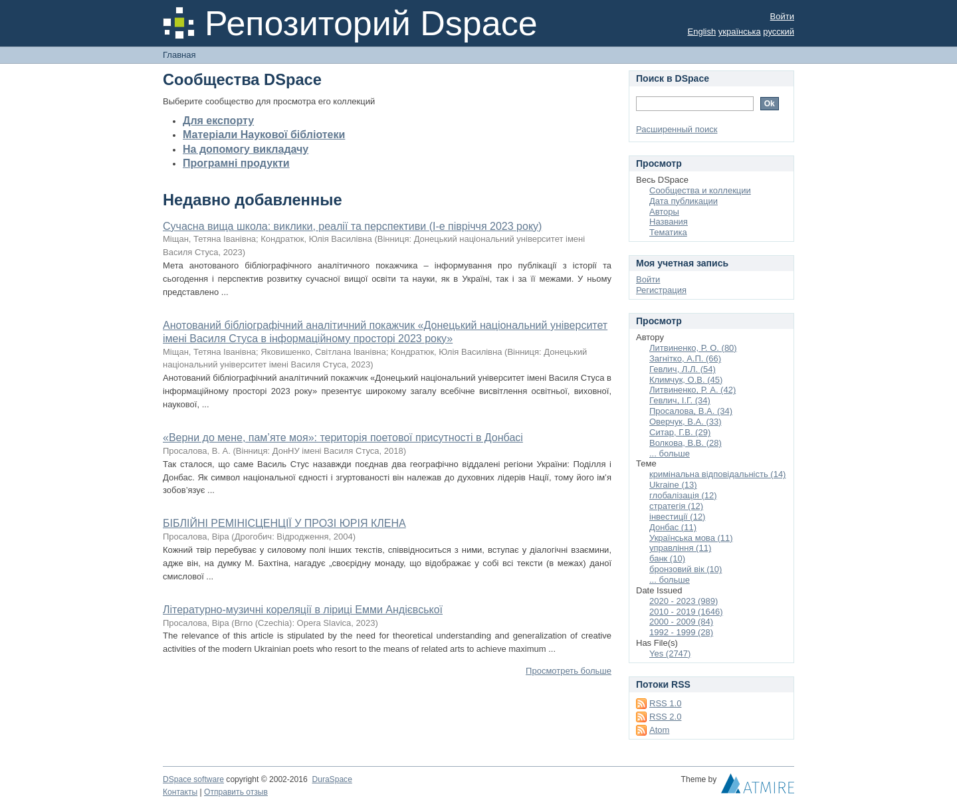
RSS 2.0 (665, 717)
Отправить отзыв (236, 792)
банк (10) (667, 558)
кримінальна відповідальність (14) (717, 474)
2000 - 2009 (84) (681, 622)
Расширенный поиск (676, 129)
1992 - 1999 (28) (681, 632)
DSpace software (193, 779)
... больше (669, 453)
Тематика (668, 232)
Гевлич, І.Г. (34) (679, 400)
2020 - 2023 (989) (683, 601)
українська (739, 32)
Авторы (664, 212)
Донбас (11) (672, 527)
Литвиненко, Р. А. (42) (692, 390)
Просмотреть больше (568, 671)
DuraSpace (332, 779)
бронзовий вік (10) (685, 569)
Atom (659, 730)
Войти (782, 16)
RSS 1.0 (665, 703)
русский (778, 32)
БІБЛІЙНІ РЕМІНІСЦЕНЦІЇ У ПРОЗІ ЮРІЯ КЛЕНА (284, 523)
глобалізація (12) (683, 495)
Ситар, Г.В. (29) (679, 432)
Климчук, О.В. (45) (685, 380)
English (702, 32)
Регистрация (661, 290)
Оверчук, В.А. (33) (685, 422)
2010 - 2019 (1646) (686, 612)
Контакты (180, 792)
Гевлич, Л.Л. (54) (682, 369)
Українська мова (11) (691, 538)
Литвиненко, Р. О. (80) (693, 348)
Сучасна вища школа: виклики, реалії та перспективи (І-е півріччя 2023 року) (352, 226)
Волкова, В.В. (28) (685, 443)
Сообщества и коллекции (700, 190)
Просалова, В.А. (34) (690, 411)
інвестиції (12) (677, 517)
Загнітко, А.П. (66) (685, 358)
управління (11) (680, 548)
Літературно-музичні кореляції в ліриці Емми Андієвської (303, 609)
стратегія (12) (676, 506)
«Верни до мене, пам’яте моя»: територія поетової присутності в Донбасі (343, 437)
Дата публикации (683, 201)
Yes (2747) (670, 653)
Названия (668, 222)
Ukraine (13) (673, 485)
